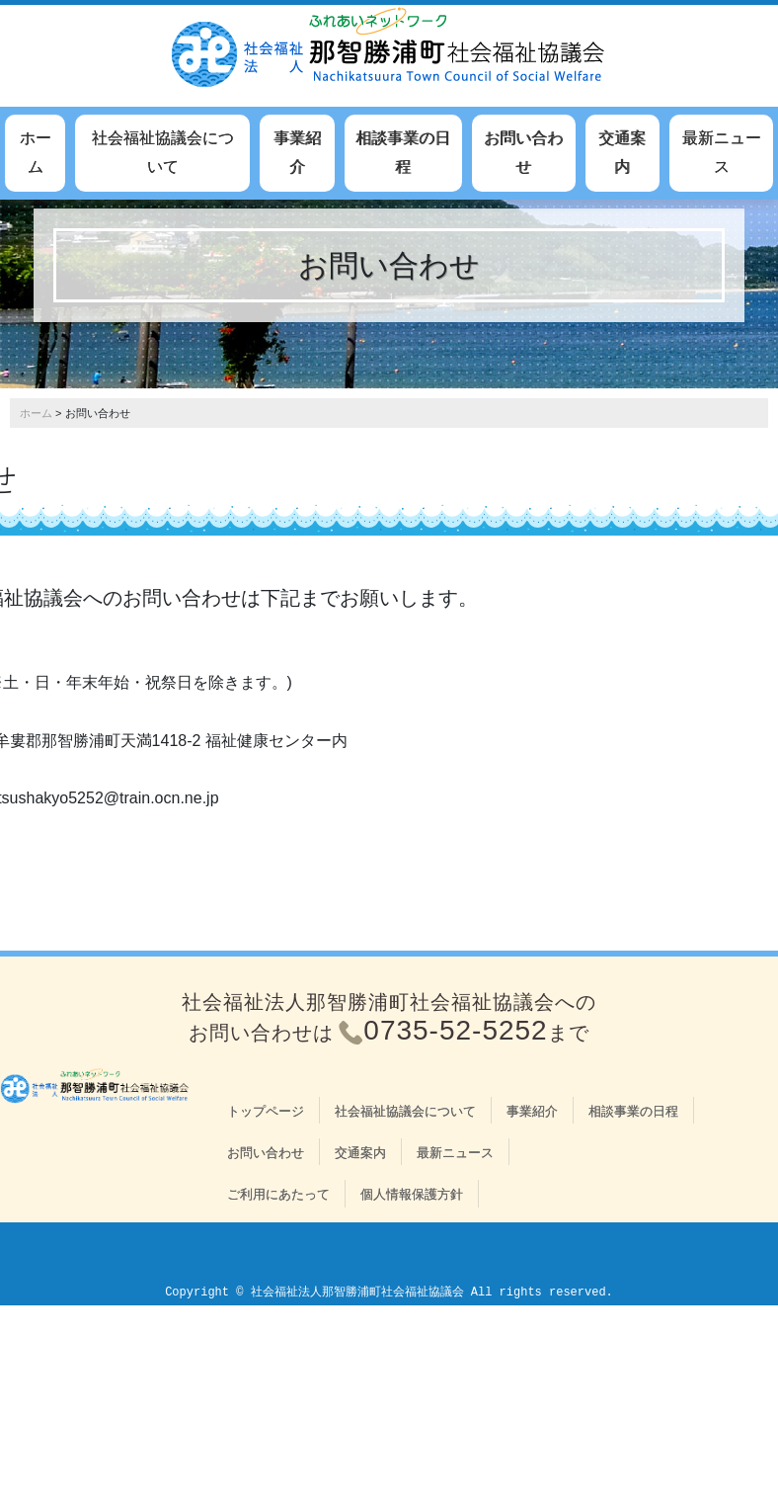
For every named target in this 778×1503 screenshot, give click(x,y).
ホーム (35, 152)
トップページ (265, 1111)
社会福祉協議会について (163, 152)
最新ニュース (721, 152)
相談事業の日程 (402, 152)
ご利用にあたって (278, 1194)
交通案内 (622, 152)
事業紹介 (297, 152)
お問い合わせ (523, 152)
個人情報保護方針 (411, 1194)
